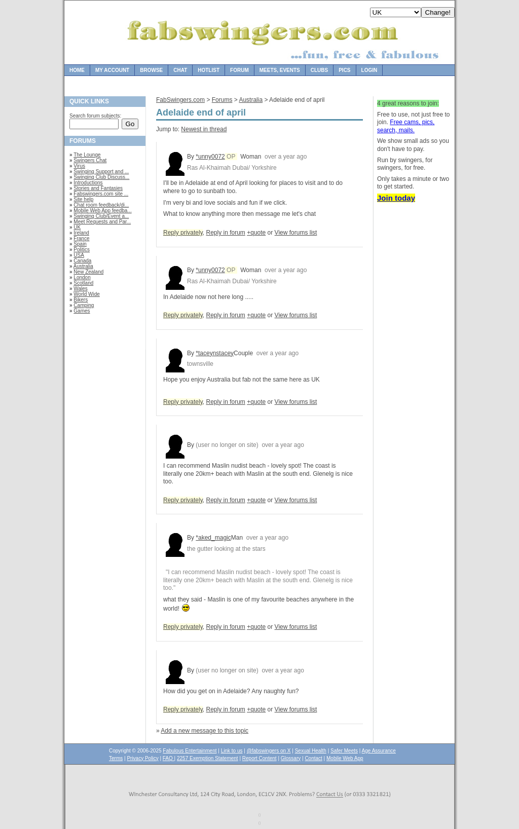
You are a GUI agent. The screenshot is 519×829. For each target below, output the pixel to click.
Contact (313, 758)
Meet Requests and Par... (102, 221)
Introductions (87, 182)
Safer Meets (344, 750)
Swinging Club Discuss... (101, 177)
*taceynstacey (215, 353)
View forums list (296, 232)
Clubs (319, 70)
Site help (83, 199)
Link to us (232, 750)
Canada (82, 260)
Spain (80, 244)
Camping (83, 305)
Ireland (81, 233)
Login (369, 70)
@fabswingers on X (269, 750)
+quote (256, 232)
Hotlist (208, 70)
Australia (83, 266)
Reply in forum (225, 232)
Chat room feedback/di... (101, 205)
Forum (239, 70)
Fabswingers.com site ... (100, 194)
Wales (80, 288)
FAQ (168, 758)
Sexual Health (310, 750)
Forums (222, 99)
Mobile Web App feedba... (102, 210)
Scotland (83, 283)
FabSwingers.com (180, 99)
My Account (112, 70)
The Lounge (86, 155)
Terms (116, 758)
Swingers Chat (89, 160)
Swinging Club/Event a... (101, 216)
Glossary (291, 758)
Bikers (80, 300)
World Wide (86, 294)
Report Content (259, 758)
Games (81, 311)
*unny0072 (210, 156)
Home (77, 70)
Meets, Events (280, 70)
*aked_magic (213, 537)
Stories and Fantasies (98, 188)
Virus (79, 166)
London (81, 277)
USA (78, 255)
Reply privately (183, 232)
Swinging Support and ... (101, 171)
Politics (81, 249)
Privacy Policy (142, 758)
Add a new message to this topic (204, 730)
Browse (151, 70)
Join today (396, 198)
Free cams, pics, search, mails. (405, 126)
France (81, 238)
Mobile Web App (344, 758)
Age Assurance (379, 750)
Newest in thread (204, 129)
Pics (344, 70)
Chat (180, 70)
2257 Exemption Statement (207, 758)
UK (77, 227)
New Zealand (88, 272)
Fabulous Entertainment (189, 750)
